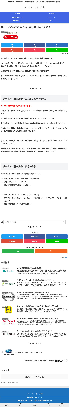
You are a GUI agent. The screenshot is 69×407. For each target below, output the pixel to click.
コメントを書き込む (34, 377)
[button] (63, 222)
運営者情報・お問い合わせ (34, 397)
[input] (34, 222)
